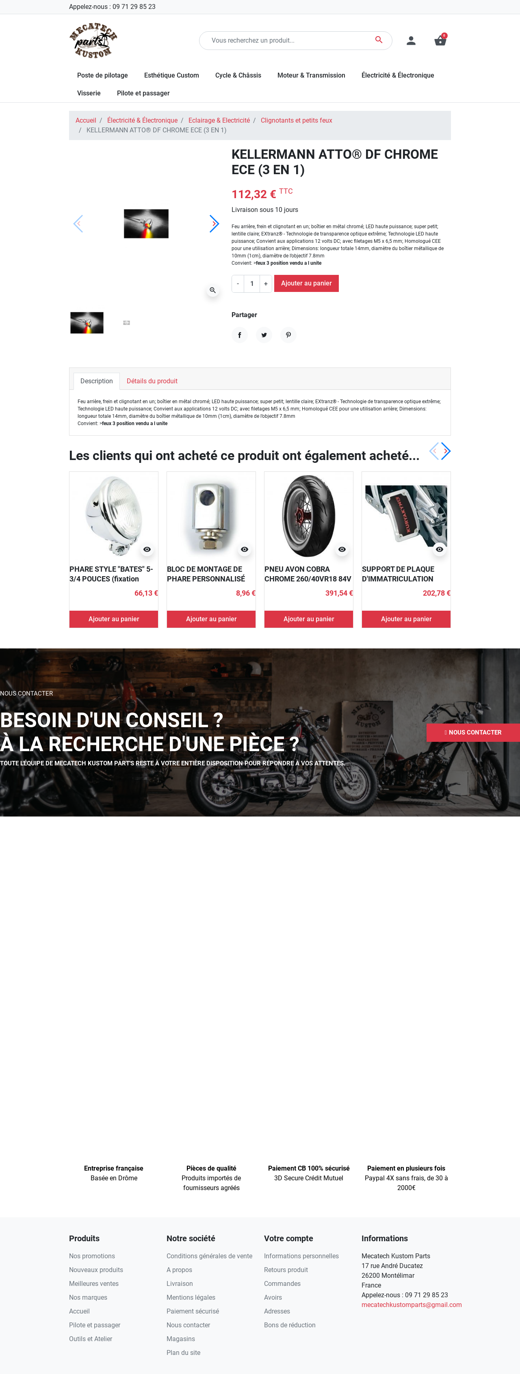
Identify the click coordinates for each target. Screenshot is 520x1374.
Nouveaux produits (96, 1270)
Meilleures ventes (94, 1284)
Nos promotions (92, 1256)
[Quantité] (252, 283)
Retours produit (286, 1270)
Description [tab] (96, 381)
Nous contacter (188, 1325)
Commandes (282, 1284)
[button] (440, 40)
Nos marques (88, 1297)
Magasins (181, 1339)
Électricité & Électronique (142, 120)
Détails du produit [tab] (152, 381)
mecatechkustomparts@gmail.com (412, 1305)
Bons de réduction (290, 1325)
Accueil (86, 120)
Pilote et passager (94, 1325)
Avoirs (273, 1297)
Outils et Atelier (90, 1339)
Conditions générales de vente (209, 1256)
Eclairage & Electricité (219, 120)
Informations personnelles (301, 1256)
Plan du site (183, 1353)
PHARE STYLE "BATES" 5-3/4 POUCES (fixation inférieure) (111, 578)
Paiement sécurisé (193, 1311)
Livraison (180, 1284)
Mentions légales (191, 1297)
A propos (179, 1270)
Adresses (277, 1311)
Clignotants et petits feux (296, 120)
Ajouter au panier (306, 283)
